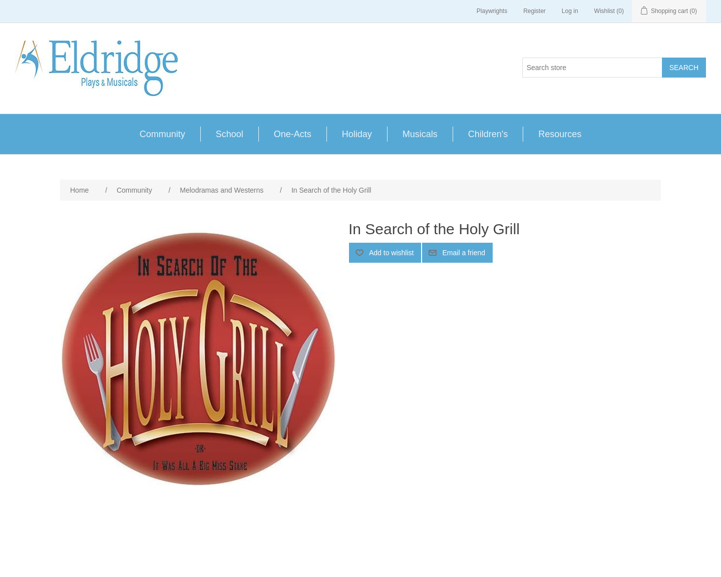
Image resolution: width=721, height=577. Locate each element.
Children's (488, 134)
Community (162, 134)
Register (534, 11)
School (229, 134)
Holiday (357, 134)
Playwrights (492, 11)
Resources (559, 134)
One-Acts (292, 134)
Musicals (420, 134)
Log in (570, 11)
